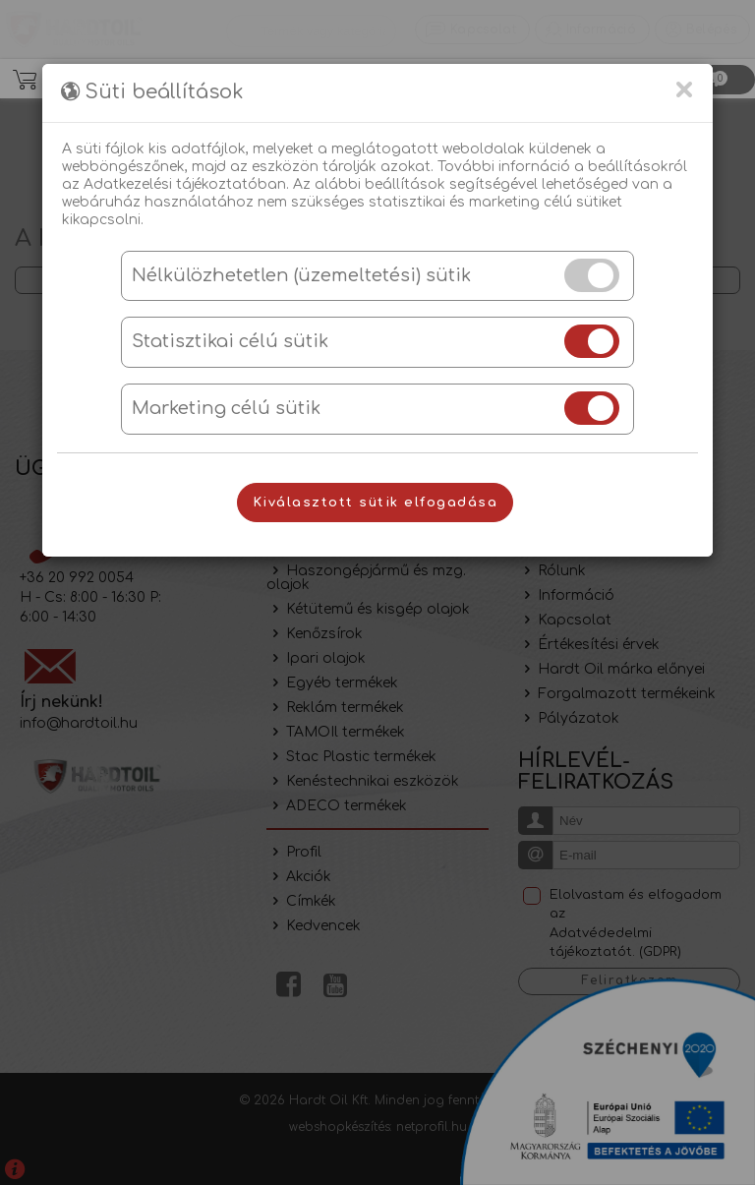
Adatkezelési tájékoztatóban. (186, 184)
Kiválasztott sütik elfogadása (375, 502)
